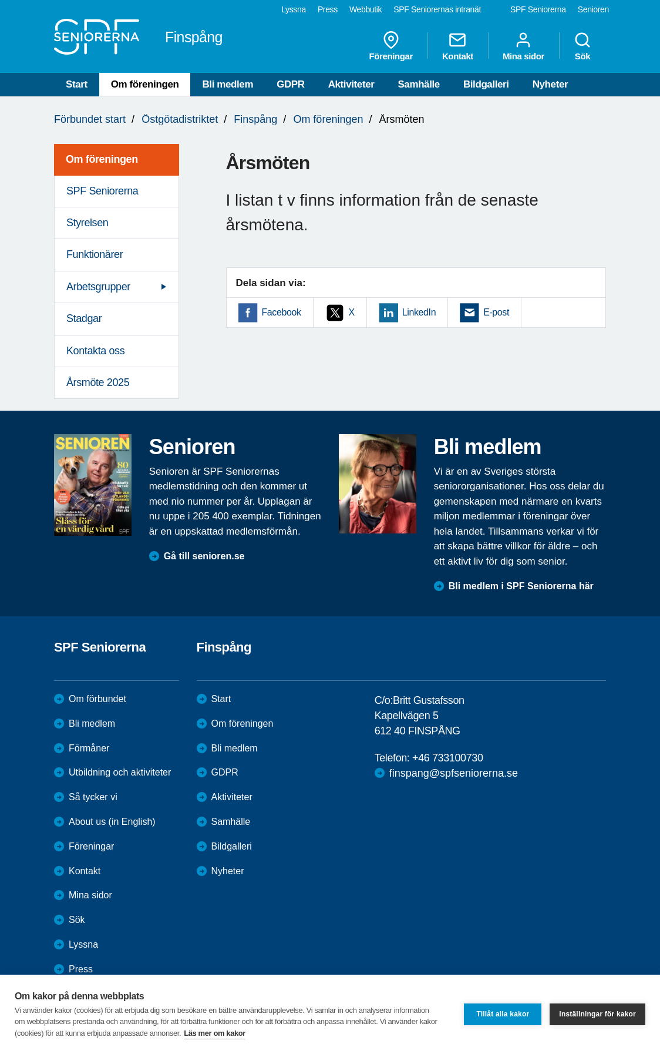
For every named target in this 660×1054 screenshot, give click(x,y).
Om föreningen (145, 84)
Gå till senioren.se (204, 556)
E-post (496, 312)
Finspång (255, 119)
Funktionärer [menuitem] (94, 254)
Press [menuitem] (328, 9)
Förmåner (89, 748)
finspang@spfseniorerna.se (453, 773)
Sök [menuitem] (582, 46)
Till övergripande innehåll (0, 0)
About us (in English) (112, 822)
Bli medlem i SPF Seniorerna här (521, 586)
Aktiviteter (351, 84)
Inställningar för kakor (597, 1014)
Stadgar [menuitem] (84, 318)
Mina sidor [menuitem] (523, 46)
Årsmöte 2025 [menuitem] (97, 382)
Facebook (281, 312)
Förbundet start (90, 119)
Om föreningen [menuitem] (102, 159)
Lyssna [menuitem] (293, 9)
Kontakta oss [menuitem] (95, 351)
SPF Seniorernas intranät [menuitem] (437, 9)
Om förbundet (97, 699)
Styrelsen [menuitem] (87, 223)
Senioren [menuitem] (593, 9)
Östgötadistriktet (180, 119)
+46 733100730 (447, 758)
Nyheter (550, 84)
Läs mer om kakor (214, 1033)
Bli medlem (227, 84)
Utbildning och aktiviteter (120, 772)
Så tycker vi (93, 797)
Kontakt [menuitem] (457, 46)
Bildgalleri (486, 84)
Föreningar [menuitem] (391, 46)
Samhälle (418, 84)
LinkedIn (419, 312)
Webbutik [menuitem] (365, 9)
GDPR (291, 84)
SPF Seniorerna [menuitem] (538, 9)
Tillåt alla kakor (502, 1014)
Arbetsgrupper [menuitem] (98, 287)
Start (76, 84)
